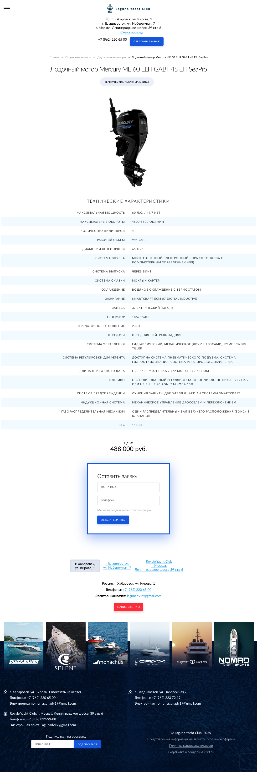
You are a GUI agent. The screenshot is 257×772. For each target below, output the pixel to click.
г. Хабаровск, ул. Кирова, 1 (85, 566)
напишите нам (128, 607)
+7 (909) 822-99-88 (41, 719)
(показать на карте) (66, 692)
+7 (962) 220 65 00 (112, 39)
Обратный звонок (147, 41)
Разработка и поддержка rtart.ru (191, 752)
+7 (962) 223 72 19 (166, 698)
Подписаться (87, 744)
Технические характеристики (127, 82)
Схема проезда (132, 32)
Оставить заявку (113, 520)
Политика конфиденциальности (191, 745)
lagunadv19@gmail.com (144, 596)
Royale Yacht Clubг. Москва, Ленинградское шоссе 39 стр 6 (159, 565)
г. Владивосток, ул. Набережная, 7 (117, 565)
